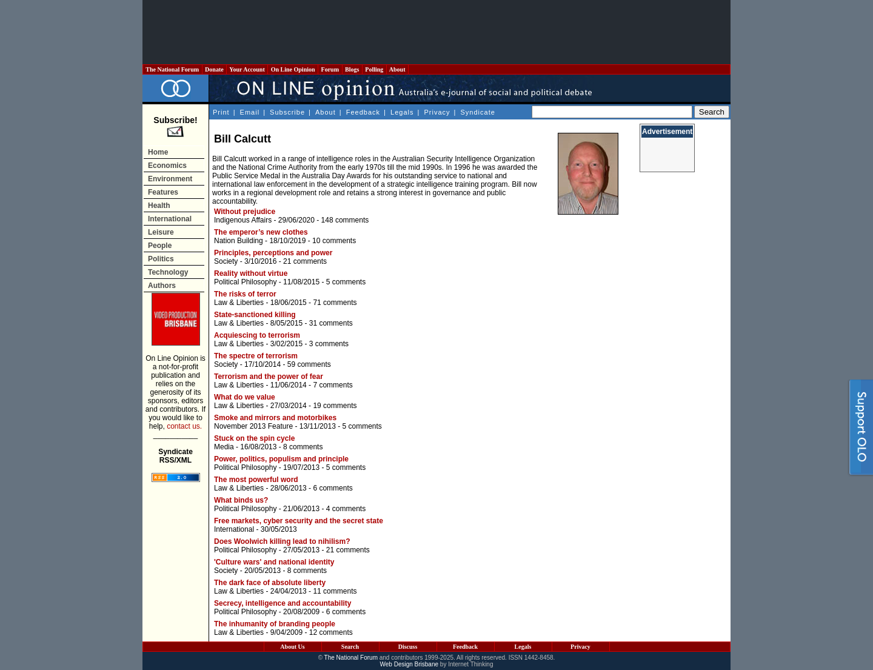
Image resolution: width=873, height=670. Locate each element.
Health (159, 205)
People (160, 245)
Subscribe (287, 112)
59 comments (309, 364)
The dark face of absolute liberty (270, 582)
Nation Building (238, 240)
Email (250, 112)
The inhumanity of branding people (274, 624)
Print (221, 112)
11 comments (334, 591)
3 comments (329, 344)
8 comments (303, 447)
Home (158, 152)
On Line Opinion (292, 69)
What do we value (244, 397)
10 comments (334, 240)
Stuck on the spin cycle (254, 438)
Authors (162, 285)
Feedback (363, 112)
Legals (401, 112)
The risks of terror (245, 294)
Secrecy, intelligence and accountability (283, 603)
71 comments (334, 302)
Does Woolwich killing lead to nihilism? (282, 541)
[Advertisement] (436, 32)
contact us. (184, 426)
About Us (292, 646)
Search (350, 646)
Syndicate (478, 112)
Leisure (161, 232)
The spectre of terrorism (256, 356)
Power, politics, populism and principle (281, 459)
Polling (374, 69)
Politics (161, 259)
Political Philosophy (245, 282)
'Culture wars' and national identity (274, 562)
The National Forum (172, 69)
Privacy (437, 112)
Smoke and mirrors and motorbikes (275, 418)
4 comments (346, 508)
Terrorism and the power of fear (268, 376)
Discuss (408, 646)
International (170, 219)
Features (163, 192)
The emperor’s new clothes (261, 232)
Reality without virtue (250, 273)
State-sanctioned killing (255, 314)
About (397, 69)
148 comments (345, 220)
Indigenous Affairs (243, 220)
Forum (329, 69)
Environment (170, 179)
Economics (167, 165)
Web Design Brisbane (409, 664)
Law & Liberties (239, 302)
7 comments (332, 385)
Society (226, 261)
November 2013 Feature (253, 426)
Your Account (247, 69)
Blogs (352, 69)
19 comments (334, 405)
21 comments (305, 261)
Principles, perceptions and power (273, 253)
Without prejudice (244, 211)
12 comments (331, 632)
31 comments (331, 323)
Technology (168, 272)
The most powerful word (256, 479)
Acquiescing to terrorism (257, 335)
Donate (215, 69)
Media (224, 447)
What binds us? (241, 500)
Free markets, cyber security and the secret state (298, 521)
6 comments (332, 488)
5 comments (346, 282)
